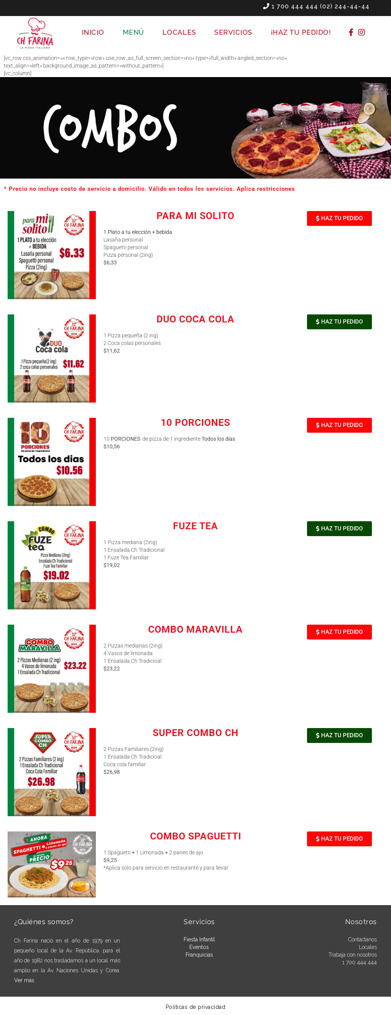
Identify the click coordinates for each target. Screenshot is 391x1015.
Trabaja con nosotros (352, 955)
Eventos (199, 947)
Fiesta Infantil (199, 939)
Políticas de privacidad (196, 1007)
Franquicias (199, 955)
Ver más (24, 980)
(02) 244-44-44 (345, 6)
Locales (368, 947)
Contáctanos (362, 939)
